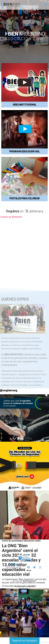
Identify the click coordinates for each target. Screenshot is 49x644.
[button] (45, 5)
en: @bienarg (24, 211)
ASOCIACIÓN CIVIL (24, 38)
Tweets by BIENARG (11, 216)
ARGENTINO (24, 33)
